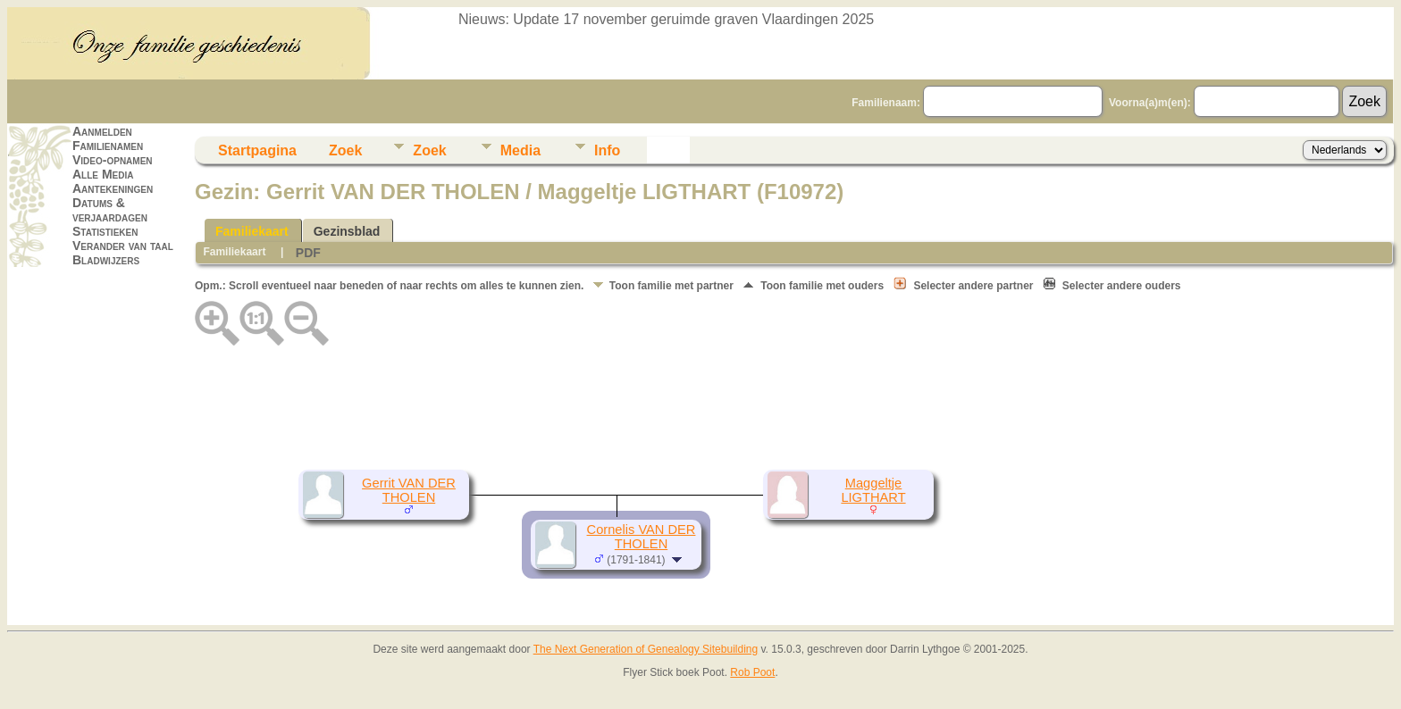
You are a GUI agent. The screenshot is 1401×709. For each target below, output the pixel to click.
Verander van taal (122, 245)
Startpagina (257, 150)
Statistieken (105, 231)
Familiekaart (252, 231)
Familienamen (107, 145)
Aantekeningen (112, 188)
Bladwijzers (105, 260)
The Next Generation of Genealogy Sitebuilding (646, 649)
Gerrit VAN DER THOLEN (409, 490)
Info (607, 150)
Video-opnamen (112, 160)
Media (520, 150)
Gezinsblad (347, 231)
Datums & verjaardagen (109, 210)
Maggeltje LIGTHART (873, 490)
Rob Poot (752, 672)
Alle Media (102, 174)
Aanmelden (102, 131)
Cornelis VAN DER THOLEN (641, 536)
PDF (308, 253)
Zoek (345, 150)
